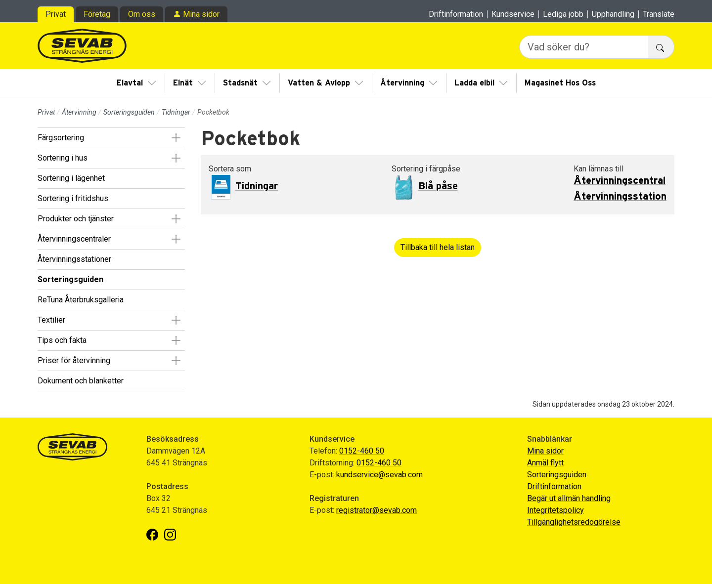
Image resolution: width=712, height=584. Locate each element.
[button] (176, 138)
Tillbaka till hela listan (437, 247)
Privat (55, 14)
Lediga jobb (563, 14)
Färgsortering (61, 137)
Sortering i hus (63, 158)
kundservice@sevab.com (379, 474)
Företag (97, 14)
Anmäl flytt (545, 462)
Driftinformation (456, 14)
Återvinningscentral (620, 181)
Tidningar (176, 112)
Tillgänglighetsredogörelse (574, 522)
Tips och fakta (62, 340)
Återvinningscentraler (74, 239)
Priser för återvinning (74, 360)
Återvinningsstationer (74, 259)
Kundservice (512, 14)
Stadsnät (240, 83)
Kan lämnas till (598, 168)
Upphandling (613, 14)
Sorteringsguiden (129, 112)
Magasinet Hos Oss (560, 83)
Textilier (51, 320)
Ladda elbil (474, 83)
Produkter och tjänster (76, 218)
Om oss (141, 14)
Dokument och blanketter (81, 380)
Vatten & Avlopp (319, 83)
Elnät (183, 83)
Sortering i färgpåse (426, 168)
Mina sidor (201, 14)
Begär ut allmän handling (569, 498)
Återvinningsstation (620, 197)
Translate (658, 14)
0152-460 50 (361, 451)
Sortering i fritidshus (73, 198)
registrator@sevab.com (376, 510)
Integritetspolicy (555, 510)
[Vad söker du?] (584, 47)
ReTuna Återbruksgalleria (81, 299)
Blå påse (438, 186)
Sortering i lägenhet (71, 178)
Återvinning (402, 83)
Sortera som (230, 168)
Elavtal (130, 83)
